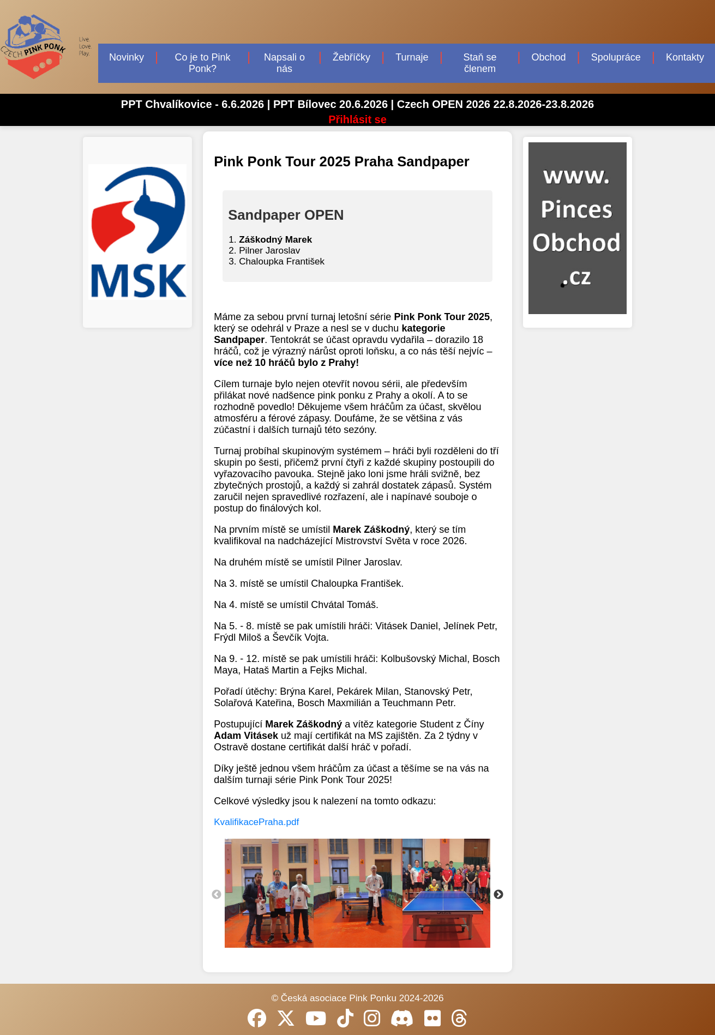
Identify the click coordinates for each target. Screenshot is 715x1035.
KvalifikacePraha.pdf (256, 822)
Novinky (126, 57)
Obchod (548, 57)
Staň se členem (479, 63)
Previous (216, 894)
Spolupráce (616, 57)
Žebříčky (351, 57)
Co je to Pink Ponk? (203, 63)
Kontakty (685, 57)
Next (498, 894)
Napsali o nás (284, 63)
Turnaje (411, 57)
